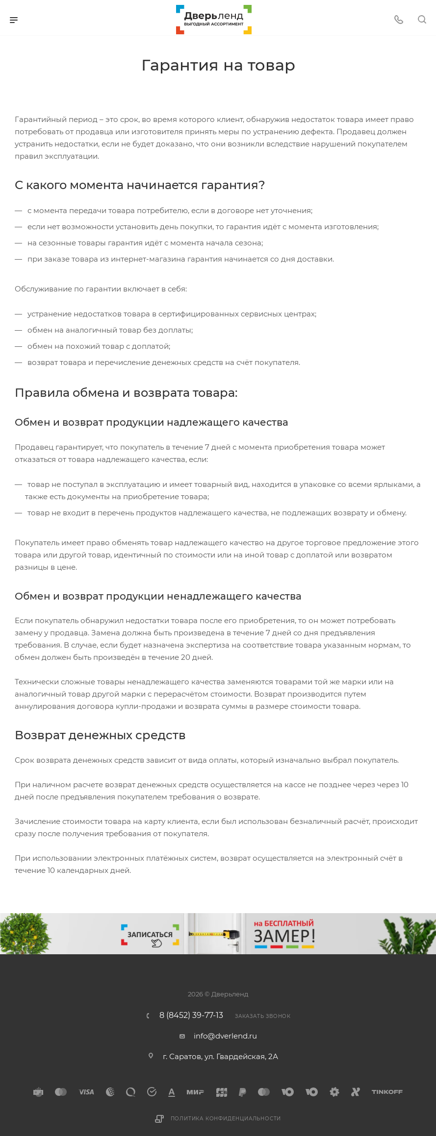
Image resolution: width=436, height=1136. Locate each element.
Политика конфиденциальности (226, 1118)
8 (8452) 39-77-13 (191, 1015)
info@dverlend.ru (225, 1035)
